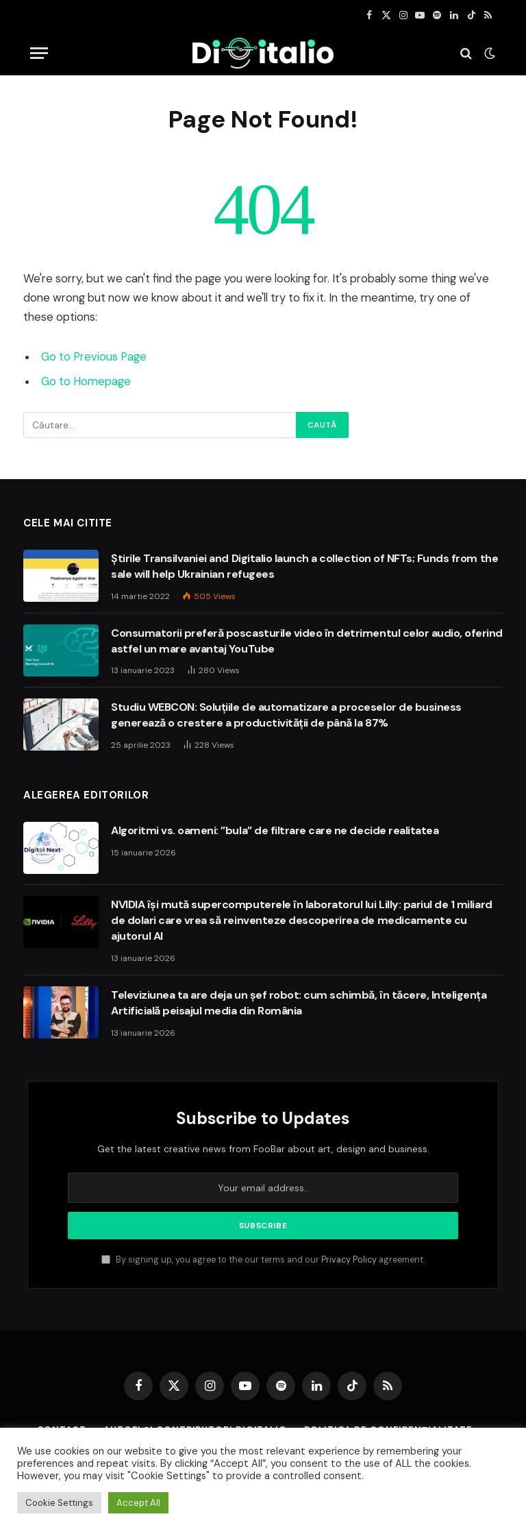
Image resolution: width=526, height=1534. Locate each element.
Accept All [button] (138, 1503)
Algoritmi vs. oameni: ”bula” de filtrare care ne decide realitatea (274, 830)
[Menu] (39, 53)
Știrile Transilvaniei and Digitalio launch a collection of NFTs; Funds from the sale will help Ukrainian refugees (304, 566)
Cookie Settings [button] (59, 1503)
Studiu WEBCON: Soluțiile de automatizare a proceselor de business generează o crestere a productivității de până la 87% (286, 715)
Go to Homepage (86, 381)
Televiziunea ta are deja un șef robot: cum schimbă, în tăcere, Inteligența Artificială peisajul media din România (298, 1003)
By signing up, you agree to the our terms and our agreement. (263, 1259)
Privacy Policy (349, 1259)
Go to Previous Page (94, 357)
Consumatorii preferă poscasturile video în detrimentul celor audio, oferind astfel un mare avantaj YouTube (307, 641)
